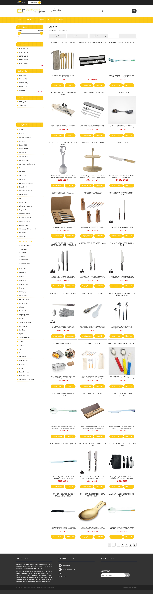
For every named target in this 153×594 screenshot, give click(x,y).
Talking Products (24, 337)
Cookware (24, 249)
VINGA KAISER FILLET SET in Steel (63, 293)
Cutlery (23, 256)
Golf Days (22, 236)
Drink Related (23, 194)
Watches (22, 364)
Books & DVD (23, 149)
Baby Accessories (25, 137)
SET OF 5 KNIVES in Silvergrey (63, 193)
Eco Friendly (23, 202)
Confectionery (24, 376)
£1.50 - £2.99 (23, 60)
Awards (21, 130)
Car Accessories (24, 160)
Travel (21, 353)
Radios (21, 318)
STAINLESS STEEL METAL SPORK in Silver (63, 144)
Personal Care (24, 303)
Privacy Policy (62, 576)
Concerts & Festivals (26, 183)
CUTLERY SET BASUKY (92, 343)
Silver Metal (23, 326)
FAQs (59, 573)
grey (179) (22, 75)
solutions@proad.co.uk (59, 9)
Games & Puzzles (25, 221)
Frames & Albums (25, 217)
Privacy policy (50, 587)
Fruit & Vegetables (26, 245)
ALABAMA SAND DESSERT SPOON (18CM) (122, 495)
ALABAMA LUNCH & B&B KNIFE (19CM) (122, 394)
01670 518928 (57, 10)
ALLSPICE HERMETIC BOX (63, 343)
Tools (21, 341)
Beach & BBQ (24, 145)
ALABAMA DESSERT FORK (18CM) (122, 42)
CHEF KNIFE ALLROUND (92, 394)
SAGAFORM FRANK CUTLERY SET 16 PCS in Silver (122, 294)
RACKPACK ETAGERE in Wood (92, 143)
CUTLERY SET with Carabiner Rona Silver (63, 93)
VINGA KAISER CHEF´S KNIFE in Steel (122, 244)
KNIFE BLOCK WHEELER (92, 193)
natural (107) (23, 83)
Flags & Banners (24, 210)
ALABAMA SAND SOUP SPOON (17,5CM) (63, 394)
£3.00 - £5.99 (23, 63)
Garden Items (23, 225)
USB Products (24, 360)
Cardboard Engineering (27, 164)
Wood (21, 368)
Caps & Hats (23, 156)
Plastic (21, 307)
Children (22, 172)
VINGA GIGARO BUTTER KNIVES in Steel (92, 445)
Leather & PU (23, 273)
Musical (21, 288)
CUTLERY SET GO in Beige (92, 293)
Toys (20, 349)
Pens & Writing (24, 299)
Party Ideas (23, 295)
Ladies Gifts (23, 269)
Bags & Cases (24, 372)
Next (130, 545)
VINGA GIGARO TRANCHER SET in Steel (122, 194)
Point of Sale (23, 311)
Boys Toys (22, 152)
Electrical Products (25, 206)
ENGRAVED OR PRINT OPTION (63, 42)
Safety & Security (25, 322)
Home (50, 31)
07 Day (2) (22, 105)
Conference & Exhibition (27, 379)
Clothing (22, 179)
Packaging (22, 292)
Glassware (22, 233)
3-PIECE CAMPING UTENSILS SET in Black (122, 445)
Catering (22, 168)
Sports (21, 334)
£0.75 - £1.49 (23, 56)
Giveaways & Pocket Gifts (28, 229)
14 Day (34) (23, 102)
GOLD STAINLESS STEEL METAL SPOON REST (92, 495)
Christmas (22, 175)
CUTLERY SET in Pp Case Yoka (92, 92)
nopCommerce (133, 587)
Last (135, 545)
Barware (22, 141)
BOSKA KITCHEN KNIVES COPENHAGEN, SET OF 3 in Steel (63, 244)
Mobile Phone (23, 284)
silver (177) (23, 79)
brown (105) (23, 86)
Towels (21, 345)
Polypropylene (24, 315)
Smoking (22, 330)
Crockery (23, 252)
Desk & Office (23, 187)
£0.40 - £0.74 (23, 52)
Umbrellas (22, 357)
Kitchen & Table (57, 31)
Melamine (22, 280)
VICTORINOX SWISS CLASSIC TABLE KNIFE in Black (63, 495)
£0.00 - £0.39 (23, 48)
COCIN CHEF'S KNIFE (122, 143)
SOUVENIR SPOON (122, 92)
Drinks (21, 198)
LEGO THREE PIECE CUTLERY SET (121, 343)
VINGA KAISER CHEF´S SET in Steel (92, 243)
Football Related (24, 214)
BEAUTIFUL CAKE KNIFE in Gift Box (92, 42)
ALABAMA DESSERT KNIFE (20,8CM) (63, 444)
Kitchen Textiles (25, 263)
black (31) (22, 90)
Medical (21, 276)
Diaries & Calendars (26, 191)
